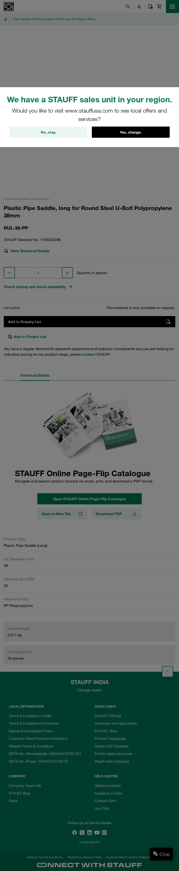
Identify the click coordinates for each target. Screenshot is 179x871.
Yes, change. (131, 132)
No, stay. (48, 132)
